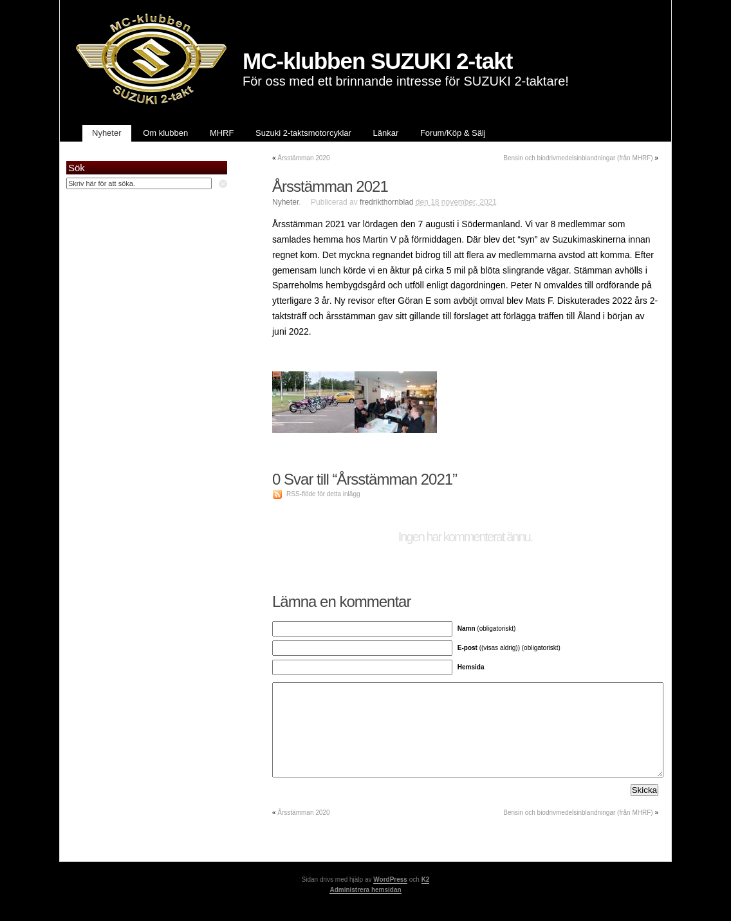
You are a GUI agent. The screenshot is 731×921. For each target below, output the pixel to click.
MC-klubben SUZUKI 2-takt (377, 60)
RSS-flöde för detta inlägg (323, 494)
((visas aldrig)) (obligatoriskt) (509, 647)
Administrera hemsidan (365, 889)
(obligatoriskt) (487, 628)
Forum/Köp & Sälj (453, 133)
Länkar (386, 133)
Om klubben (165, 133)
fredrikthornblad (386, 202)
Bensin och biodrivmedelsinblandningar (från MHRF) (577, 158)
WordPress (390, 879)
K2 (425, 879)
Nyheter (107, 133)
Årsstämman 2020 (303, 158)
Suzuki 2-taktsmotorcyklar (303, 133)
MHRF (222, 133)
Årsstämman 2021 (330, 186)
